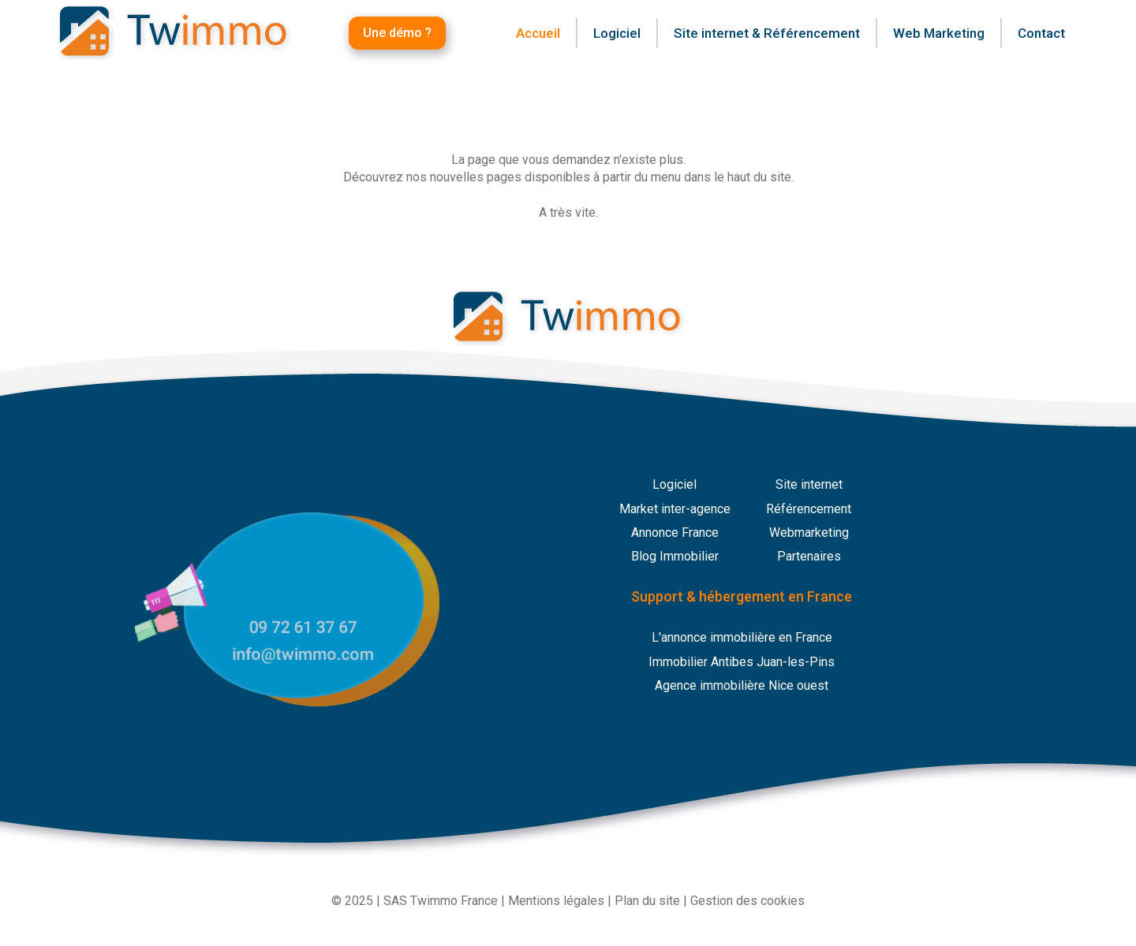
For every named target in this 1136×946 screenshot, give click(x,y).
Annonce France (675, 532)
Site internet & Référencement (767, 33)
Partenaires (809, 556)
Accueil (538, 33)
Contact (1041, 33)
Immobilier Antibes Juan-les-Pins (741, 661)
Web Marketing (939, 33)
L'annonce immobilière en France (742, 637)
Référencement (808, 508)
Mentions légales (556, 900)
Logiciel (674, 484)
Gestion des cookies (747, 900)
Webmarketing (809, 532)
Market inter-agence (675, 508)
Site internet (809, 484)
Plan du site (647, 900)
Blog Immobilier (675, 556)
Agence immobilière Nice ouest (741, 685)
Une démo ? (397, 32)
